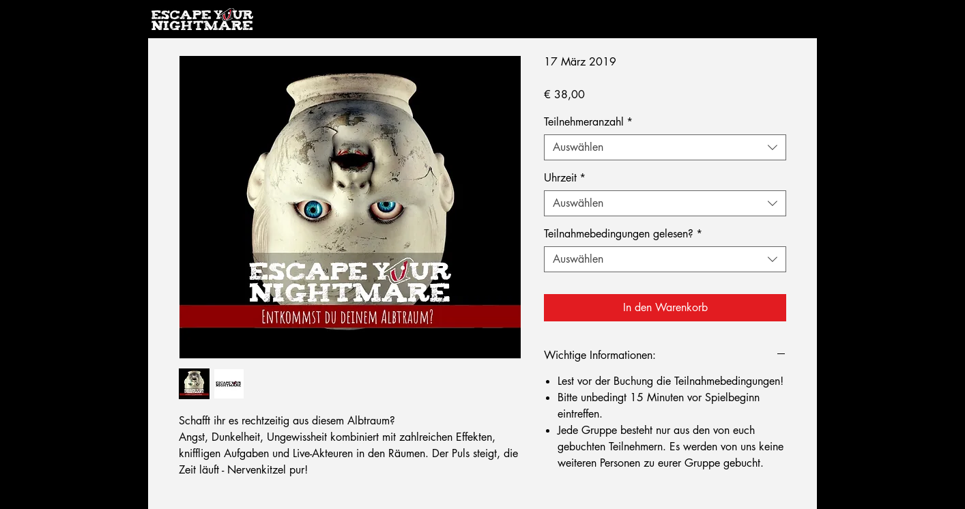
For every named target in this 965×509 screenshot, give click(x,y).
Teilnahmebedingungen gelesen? (623, 234)
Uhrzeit (565, 178)
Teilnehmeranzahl (588, 122)
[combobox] (665, 147)
